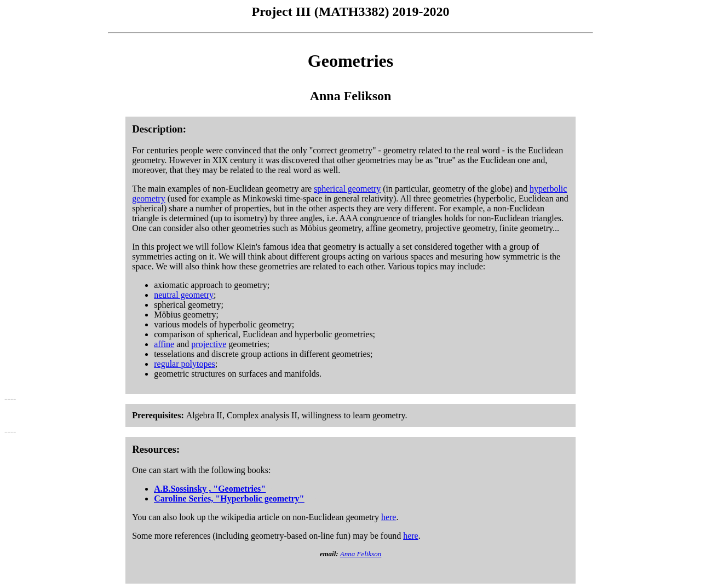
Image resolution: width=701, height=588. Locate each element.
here (389, 517)
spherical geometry (347, 188)
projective (208, 344)
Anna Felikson (360, 554)
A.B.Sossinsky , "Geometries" (210, 488)
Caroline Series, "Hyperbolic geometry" (229, 498)
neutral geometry (184, 294)
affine (164, 344)
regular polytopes (184, 363)
